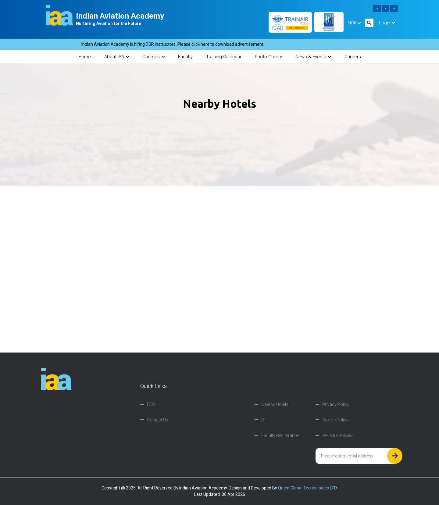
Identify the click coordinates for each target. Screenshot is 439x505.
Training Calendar (223, 56)
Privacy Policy (335, 404)
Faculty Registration (280, 435)
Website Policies (338, 435)
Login (387, 23)
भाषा (354, 23)
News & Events (313, 56)
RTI (264, 419)
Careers (352, 56)
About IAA (116, 56)
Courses (153, 56)
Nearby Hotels (274, 404)
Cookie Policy (335, 419)
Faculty (185, 56)
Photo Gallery (268, 56)
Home (84, 56)
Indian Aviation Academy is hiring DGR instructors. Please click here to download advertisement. (176, 44)
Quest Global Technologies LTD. (307, 487)
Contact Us (157, 419)
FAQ (151, 404)
